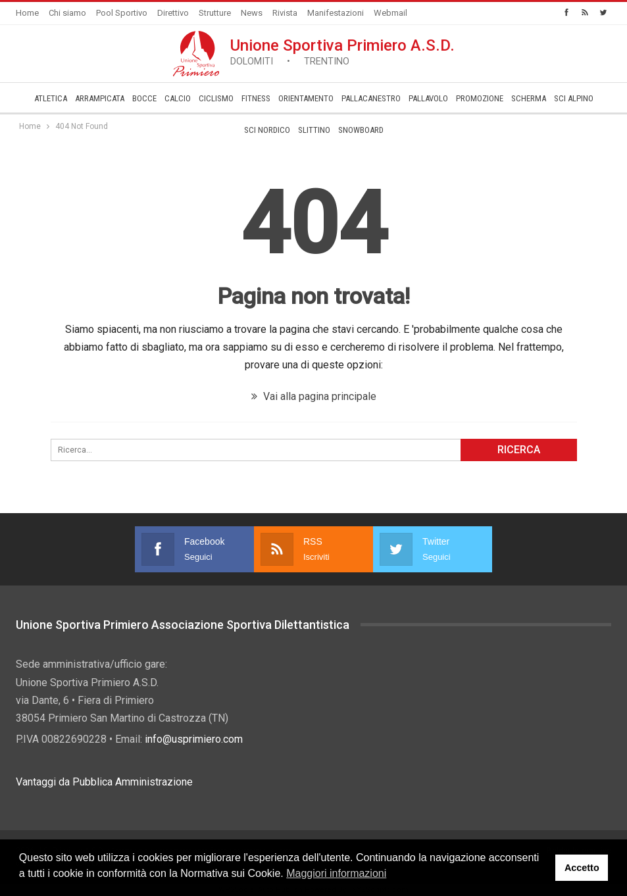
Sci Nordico (267, 130)
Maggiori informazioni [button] (336, 873)
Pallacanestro (371, 98)
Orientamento (306, 98)
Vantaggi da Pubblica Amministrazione (104, 782)
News (252, 13)
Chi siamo (67, 13)
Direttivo (173, 13)
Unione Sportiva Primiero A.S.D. (342, 51)
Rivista (284, 13)
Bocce (144, 98)
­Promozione (479, 98)
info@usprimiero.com (194, 739)
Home (27, 13)
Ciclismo (216, 98)
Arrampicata (99, 98)
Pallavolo (428, 98)
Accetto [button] (581, 867)
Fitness (255, 98)
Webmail (390, 13)
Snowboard (361, 130)
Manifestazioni (335, 13)
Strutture (215, 13)
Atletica (50, 98)
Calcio (177, 98)
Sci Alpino (573, 98)
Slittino (314, 130)
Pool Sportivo (121, 13)
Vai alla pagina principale (313, 396)
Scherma (528, 98)
